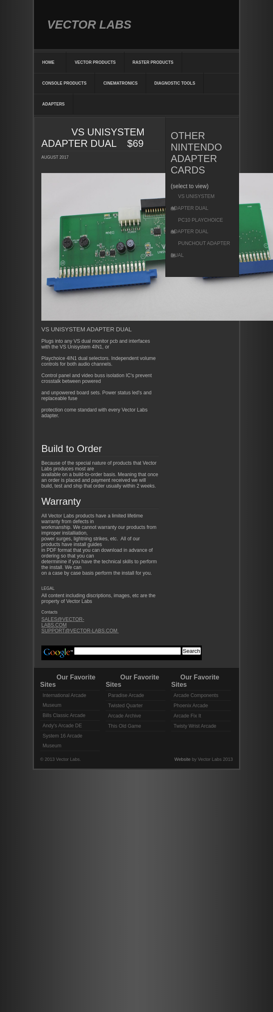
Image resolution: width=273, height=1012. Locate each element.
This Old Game (124, 726)
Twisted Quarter (125, 705)
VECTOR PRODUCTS (94, 62)
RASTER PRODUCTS (153, 62)
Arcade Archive (124, 716)
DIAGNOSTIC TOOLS (174, 83)
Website (183, 759)
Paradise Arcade (126, 695)
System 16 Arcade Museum (62, 741)
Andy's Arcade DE (62, 726)
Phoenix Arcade (191, 705)
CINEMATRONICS (120, 83)
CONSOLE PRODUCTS (64, 83)
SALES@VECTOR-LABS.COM (62, 622)
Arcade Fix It (187, 716)
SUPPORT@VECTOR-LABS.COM (80, 631)
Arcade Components (196, 695)
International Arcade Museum (64, 700)
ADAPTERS (53, 104)
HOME (50, 62)
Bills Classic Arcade (64, 715)
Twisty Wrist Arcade (195, 726)
